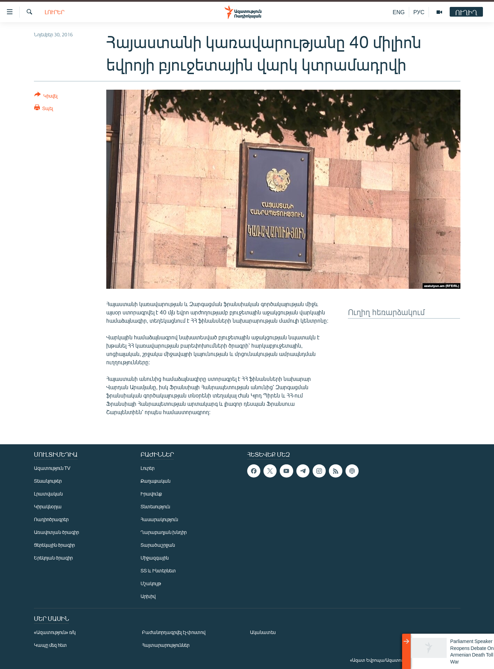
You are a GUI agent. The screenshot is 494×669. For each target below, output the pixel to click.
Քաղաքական (155, 481)
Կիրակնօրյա (48, 506)
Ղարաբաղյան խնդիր (164, 532)
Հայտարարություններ (165, 645)
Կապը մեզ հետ (50, 645)
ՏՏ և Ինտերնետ (158, 570)
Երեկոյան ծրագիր (53, 558)
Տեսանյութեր (48, 481)
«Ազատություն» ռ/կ (55, 632)
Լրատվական (48, 494)
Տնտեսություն (155, 506)
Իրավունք (151, 494)
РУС (418, 12)
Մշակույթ (151, 583)
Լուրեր (54, 12)
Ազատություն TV (52, 468)
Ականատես (263, 632)
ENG (399, 12)
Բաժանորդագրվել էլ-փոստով (174, 632)
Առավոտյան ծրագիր (56, 532)
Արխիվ (148, 596)
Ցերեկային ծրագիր (54, 545)
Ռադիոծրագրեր (51, 519)
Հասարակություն (159, 519)
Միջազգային (155, 558)
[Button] (45, 96)
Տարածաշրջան (158, 545)
